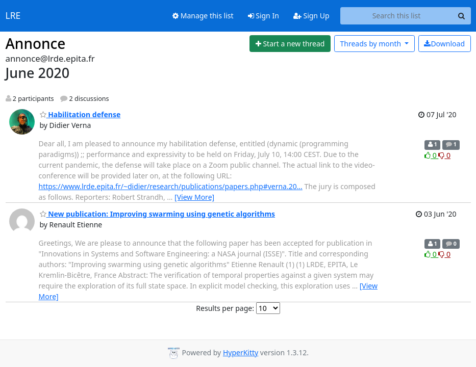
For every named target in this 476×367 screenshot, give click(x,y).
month (371, 43)
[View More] (194, 197)
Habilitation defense (80, 114)
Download (444, 43)
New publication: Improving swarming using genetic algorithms (157, 214)
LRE (13, 16)
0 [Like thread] (431, 155)
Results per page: (225, 308)
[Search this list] (396, 15)
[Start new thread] (290, 44)
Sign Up (311, 15)
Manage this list (203, 15)
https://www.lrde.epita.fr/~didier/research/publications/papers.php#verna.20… (171, 186)
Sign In (263, 15)
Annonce (36, 43)
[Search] (462, 15)
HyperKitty (240, 352)
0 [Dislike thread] (444, 155)
